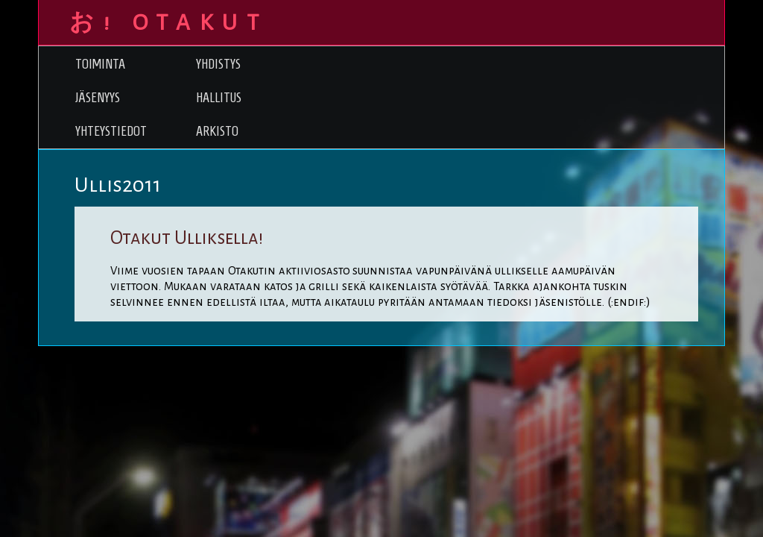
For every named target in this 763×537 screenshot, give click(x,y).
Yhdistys (218, 64)
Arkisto (217, 131)
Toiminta (100, 64)
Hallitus (218, 97)
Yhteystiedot (111, 131)
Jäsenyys (97, 97)
